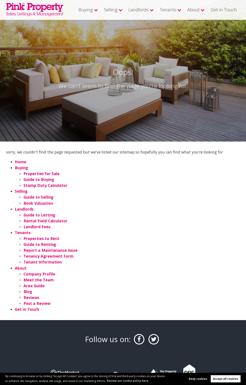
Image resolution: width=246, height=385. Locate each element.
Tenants (173, 9)
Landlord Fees (37, 226)
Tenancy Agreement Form (49, 256)
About (197, 9)
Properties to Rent (41, 238)
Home (20, 161)
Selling (120, 9)
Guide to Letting (40, 215)
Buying (97, 9)
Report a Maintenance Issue (51, 250)
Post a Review (37, 303)
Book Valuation (38, 203)
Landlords (146, 9)
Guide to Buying (39, 179)
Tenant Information (43, 262)
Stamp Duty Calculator (45, 185)
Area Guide (34, 285)
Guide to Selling (39, 197)
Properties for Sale (42, 173)
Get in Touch (225, 9)
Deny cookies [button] (198, 379)
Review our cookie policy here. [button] (128, 380)
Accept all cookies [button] (225, 379)
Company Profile (39, 274)
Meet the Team (39, 279)
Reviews (31, 297)
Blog (28, 291)
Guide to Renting (40, 244)
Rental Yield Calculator (45, 220)
